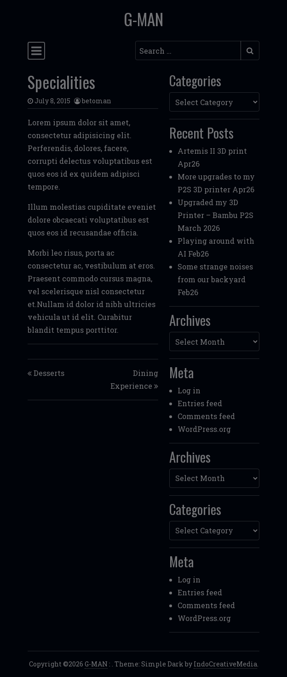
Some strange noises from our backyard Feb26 (215, 279)
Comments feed (206, 416)
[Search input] (188, 50)
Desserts (49, 373)
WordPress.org (204, 429)
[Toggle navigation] (36, 51)
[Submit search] (250, 50)
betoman (96, 100)
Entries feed (200, 403)
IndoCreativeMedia (225, 664)
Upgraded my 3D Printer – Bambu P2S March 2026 (215, 215)
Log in (189, 390)
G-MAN (143, 19)
